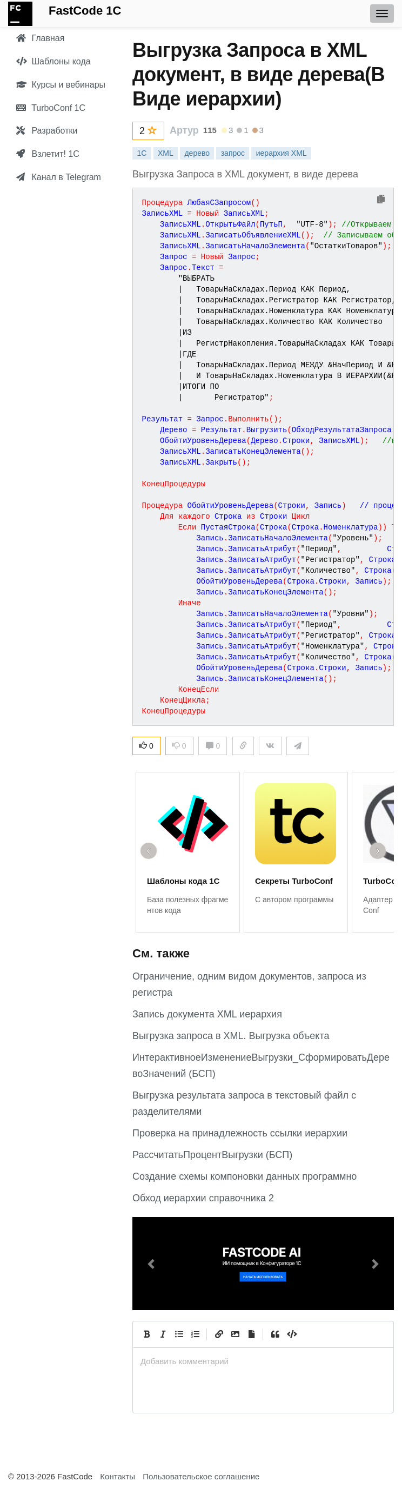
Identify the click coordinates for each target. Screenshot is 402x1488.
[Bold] (146, 1334)
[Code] (291, 1334)
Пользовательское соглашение (201, 1476)
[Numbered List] (195, 1334)
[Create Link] (219, 1334)
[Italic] (163, 1334)
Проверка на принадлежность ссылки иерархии (239, 1133)
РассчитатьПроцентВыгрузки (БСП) (212, 1154)
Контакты (117, 1476)
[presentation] (263, 1361)
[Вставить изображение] (235, 1334)
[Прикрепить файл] (251, 1334)
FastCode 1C (85, 10)
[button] (152, 1263)
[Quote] (275, 1334)
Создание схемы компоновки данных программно (244, 1176)
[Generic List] (179, 1334)
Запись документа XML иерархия (207, 1014)
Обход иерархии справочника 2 (203, 1198)
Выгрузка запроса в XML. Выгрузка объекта (230, 1035)
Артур (184, 130)
